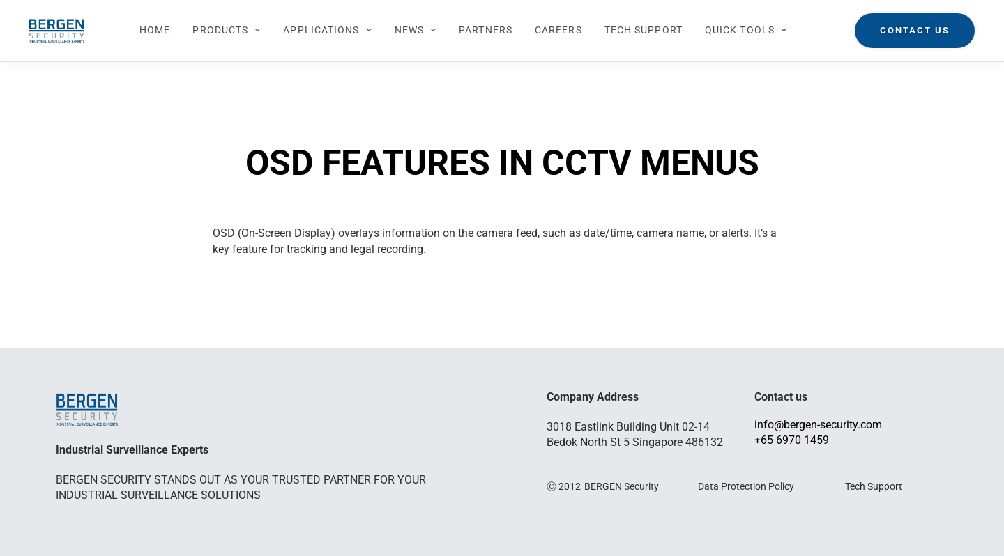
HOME (154, 30)
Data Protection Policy (746, 486)
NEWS (416, 30)
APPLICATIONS (327, 30)
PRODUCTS (226, 30)
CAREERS (558, 30)
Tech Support (873, 486)
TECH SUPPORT (643, 30)
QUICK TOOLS (746, 30)
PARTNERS (485, 30)
